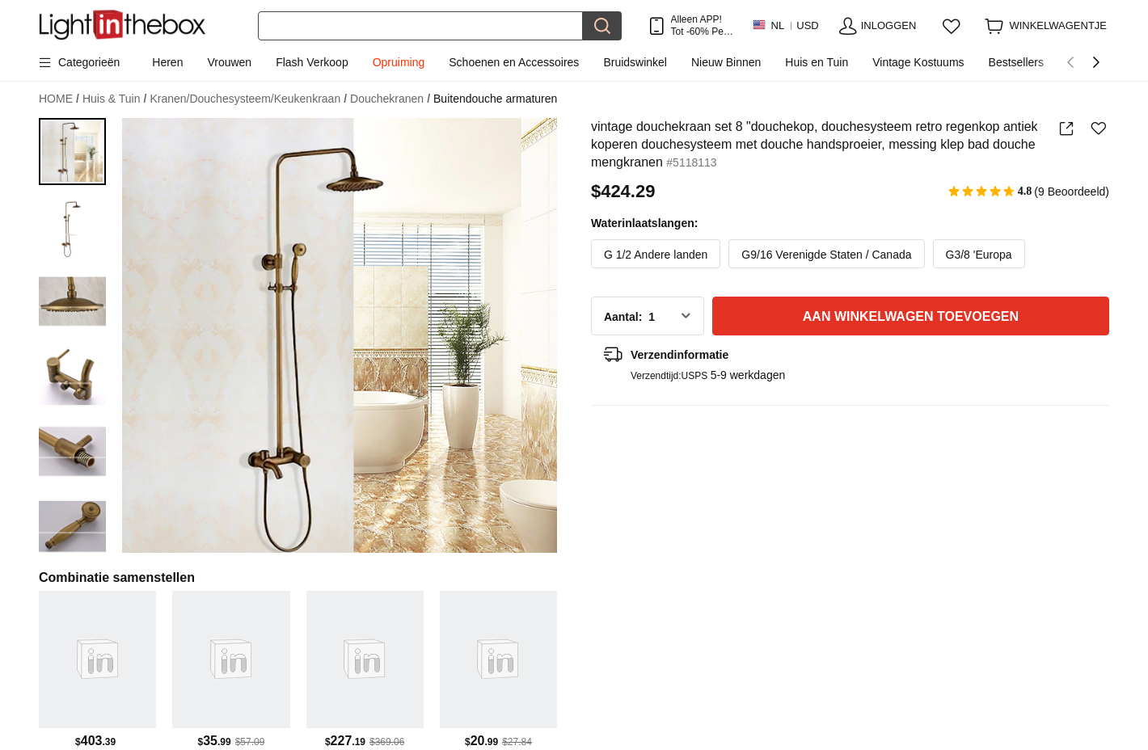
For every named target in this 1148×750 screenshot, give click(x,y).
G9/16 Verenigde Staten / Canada (826, 254)
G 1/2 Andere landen (655, 254)
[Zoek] (420, 25)
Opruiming (399, 62)
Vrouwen (229, 62)
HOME (59, 99)
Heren (167, 62)
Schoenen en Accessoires (514, 62)
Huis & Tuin (114, 99)
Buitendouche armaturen (495, 98)
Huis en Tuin (816, 62)
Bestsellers (1016, 62)
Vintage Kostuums (918, 62)
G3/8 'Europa (979, 254)
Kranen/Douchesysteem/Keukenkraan (248, 99)
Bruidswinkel (635, 62)
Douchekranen (390, 99)
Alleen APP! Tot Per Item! (699, 25)
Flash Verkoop (312, 62)
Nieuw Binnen (726, 62)
